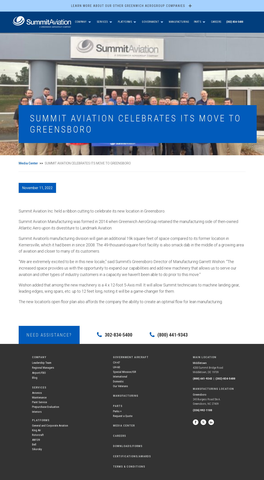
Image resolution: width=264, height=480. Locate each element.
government (150, 21)
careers (119, 435)
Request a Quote (122, 416)
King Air (36, 430)
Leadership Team (41, 362)
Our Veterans (120, 386)
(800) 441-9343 (202, 378)
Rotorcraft (38, 435)
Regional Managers (43, 367)
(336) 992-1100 (202, 410)
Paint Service (39, 402)
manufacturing (125, 395)
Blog (34, 377)
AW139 (36, 439)
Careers (216, 21)
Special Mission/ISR (124, 372)
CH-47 (116, 362)
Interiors (37, 411)
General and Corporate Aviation (50, 425)
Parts (197, 21)
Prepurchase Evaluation (45, 407)
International (120, 376)
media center (124, 425)
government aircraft (131, 357)
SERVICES (102, 21)
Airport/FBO (39, 372)
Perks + (117, 411)
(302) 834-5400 (234, 21)
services (39, 387)
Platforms (125, 21)
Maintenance (39, 397)
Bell (34, 444)
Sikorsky (37, 449)
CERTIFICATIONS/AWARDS (132, 456)
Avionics (37, 392)
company (81, 21)
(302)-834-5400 (225, 378)
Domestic (118, 381)
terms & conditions (129, 466)
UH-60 (116, 367)
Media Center (28, 163)
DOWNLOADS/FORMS (128, 446)
